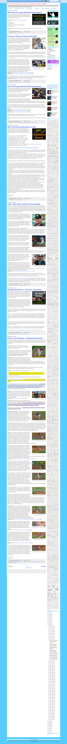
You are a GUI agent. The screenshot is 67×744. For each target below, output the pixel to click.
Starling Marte (53, 550)
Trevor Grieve (49, 581)
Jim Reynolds (49, 331)
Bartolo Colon (52, 154)
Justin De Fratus (53, 354)
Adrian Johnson (54, 127)
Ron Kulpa (56, 470)
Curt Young (51, 221)
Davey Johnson (49, 234)
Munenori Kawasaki (50, 425)
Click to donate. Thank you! (51, 59)
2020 (49, 621)
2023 (49, 617)
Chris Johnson (51, 207)
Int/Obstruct (52, 305)
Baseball (50, 156)
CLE (56, 190)
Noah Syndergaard (55, 435)
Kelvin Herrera (50, 358)
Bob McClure (50, 167)
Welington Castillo (54, 599)
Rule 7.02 (48, 514)
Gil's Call (21, 561)
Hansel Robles (55, 293)
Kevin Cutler (48, 361)
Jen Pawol (53, 324)
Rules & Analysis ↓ (45, 8)
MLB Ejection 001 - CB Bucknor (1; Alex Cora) (55, 91)
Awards (13, 199)
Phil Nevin (56, 450)
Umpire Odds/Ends (34, 122)
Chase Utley (56, 202)
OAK (55, 436)
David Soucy (49, 239)
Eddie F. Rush (53, 254)
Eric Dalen (54, 264)
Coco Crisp (53, 215)
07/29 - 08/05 (51, 678)
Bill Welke (55, 161)
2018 (49, 624)
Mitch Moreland (49, 424)
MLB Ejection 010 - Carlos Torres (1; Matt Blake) (55, 114)
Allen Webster (52, 136)
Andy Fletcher (56, 138)
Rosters (52, 474)
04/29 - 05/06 (51, 697)
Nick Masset (52, 434)
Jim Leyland (55, 330)
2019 (49, 623)
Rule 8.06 (56, 521)
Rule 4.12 (56, 502)
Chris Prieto (55, 207)
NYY (57, 427)
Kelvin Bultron (56, 357)
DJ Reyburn (53, 222)
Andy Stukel (48, 140)
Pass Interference (49, 440)
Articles (13, 122)
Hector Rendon (56, 294)
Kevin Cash (55, 360)
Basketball (56, 156)
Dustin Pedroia (51, 252)
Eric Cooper (49, 264)
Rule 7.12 (56, 517)
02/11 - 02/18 (51, 713)
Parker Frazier (55, 439)
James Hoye (54, 311)
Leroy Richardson (52, 375)
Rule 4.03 (48, 500)
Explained (17, 47)
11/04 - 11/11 (51, 637)
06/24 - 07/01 (51, 685)
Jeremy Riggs (55, 326)
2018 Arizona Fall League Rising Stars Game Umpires (24, 12)
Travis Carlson (53, 577)
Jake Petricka (50, 310)
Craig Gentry (55, 220)
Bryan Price (49, 186)
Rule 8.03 (53, 520)
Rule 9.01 (48, 522)
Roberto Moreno (56, 465)
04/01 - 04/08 (51, 703)
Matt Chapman (50, 402)
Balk (57, 152)
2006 (49, 731)
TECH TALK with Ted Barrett (18, 398)
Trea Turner (49, 580)
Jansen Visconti (49, 314)
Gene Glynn (49, 282)
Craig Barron (55, 219)
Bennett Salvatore (52, 158)
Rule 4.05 (56, 500)
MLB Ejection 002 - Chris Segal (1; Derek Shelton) (55, 97)
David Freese (54, 235)
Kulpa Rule (56, 366)
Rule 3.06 (55, 497)
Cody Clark (57, 215)
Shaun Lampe (55, 547)
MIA (51, 379)
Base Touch (56, 155)
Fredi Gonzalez (54, 278)
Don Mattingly (49, 249)
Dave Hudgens (56, 231)
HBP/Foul (52, 291)
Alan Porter (49, 128)
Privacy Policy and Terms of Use (33, 739)
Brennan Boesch (52, 174)
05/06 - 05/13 (51, 695)
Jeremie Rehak (53, 325)
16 (37, 274)
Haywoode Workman (50, 294)
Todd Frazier (56, 567)
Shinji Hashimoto (25, 122)
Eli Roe (54, 261)
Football (52, 274)
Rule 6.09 (50, 513)
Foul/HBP (54, 275)
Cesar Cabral (55, 199)
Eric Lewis (56, 265)
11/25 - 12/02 (51, 633)
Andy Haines (55, 139)
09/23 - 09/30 (51, 666)
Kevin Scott (56, 363)
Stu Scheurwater (54, 554)
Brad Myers (53, 170)
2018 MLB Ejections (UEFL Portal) (35, 144)
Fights (50, 273)
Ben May (57, 157)
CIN (52, 190)
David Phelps (55, 237)
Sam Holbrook (52, 536)
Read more (52, 39)
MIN (57, 379)
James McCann (54, 312)
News (22, 122)
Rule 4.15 (48, 503)
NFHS (56, 426)
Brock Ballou (55, 183)
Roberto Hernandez (49, 465)
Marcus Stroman (53, 387)
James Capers (55, 310)
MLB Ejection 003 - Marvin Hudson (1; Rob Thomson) (55, 108)
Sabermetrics (49, 534)
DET (48, 222)
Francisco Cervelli (50, 276)
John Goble (53, 340)
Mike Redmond (54, 420)
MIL (54, 379)
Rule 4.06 (48, 501)
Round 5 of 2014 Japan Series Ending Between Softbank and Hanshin (25, 519)
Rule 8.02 (49, 520)
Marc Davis (52, 386)
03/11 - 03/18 (51, 707)
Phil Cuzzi (52, 450)
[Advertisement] (21, 571)
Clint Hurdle (51, 214)
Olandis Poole (55, 437)
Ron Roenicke (51, 471)
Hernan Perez (49, 296)
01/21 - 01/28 (51, 716)
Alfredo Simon (54, 135)
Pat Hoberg (55, 441)
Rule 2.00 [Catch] (55, 482)
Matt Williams (49, 405)
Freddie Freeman (54, 277)
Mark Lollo (57, 391)
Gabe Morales (54, 279)
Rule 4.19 (52, 503)
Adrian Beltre (53, 126)
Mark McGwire (50, 392)
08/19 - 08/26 (51, 673)
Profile (53, 452)
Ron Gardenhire (55, 469)
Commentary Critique (54, 217)
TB (52, 555)
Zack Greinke (54, 608)
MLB (49, 380)
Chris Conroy (53, 205)
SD (54, 532)
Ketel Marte (50, 360)
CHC (57, 189)
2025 (49, 614)
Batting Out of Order (51, 157)
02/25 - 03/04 (51, 710)
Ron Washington (51, 472)
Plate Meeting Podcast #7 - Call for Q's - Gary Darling (24, 289)
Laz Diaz (53, 374)
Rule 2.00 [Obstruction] (54, 488)
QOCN (57, 453)
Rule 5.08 (55, 506)
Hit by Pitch (55, 296)
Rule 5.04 (56, 504)
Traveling (48, 577)
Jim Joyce (50, 330)
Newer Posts (10, 566)
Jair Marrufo (49, 308)
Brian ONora (49, 182)
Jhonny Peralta (52, 329)
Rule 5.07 (50, 506)
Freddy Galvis (49, 278)
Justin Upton (52, 355)
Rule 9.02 (53, 522)
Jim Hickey (57, 329)
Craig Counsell (49, 220)
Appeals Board (50, 145)
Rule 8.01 (54, 519)
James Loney (49, 312)
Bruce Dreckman (49, 185)
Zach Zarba (49, 608)
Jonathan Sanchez (53, 346)
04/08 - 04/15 (51, 701)
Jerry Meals (49, 328)
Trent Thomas (55, 580)
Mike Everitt (51, 417)
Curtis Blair (55, 221)
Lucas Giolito (54, 377)
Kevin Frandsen (54, 361)
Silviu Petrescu (55, 548)
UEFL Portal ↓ (54, 8)
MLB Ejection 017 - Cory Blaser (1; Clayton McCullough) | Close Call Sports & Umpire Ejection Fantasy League (51, 56)
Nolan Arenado (49, 436)
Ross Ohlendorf (53, 473)
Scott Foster (53, 538)
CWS (51, 191)
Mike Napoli (49, 420)
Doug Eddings (54, 250)
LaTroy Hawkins (49, 370)
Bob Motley (48, 168)
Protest (53, 453)
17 (38, 274)
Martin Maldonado (54, 395)
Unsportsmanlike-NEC (50, 594)
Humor (57, 297)
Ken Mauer (55, 358)
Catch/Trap (50, 199)
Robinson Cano (56, 467)
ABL (52, 121)
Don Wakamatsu (55, 249)
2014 (36, 274)
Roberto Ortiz (50, 466)
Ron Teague (56, 471)
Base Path (50, 155)
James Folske (49, 311)
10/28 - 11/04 (51, 639)
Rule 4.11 (52, 502)
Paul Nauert (53, 444)
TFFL (48, 556)
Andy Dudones (50, 138)
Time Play (57, 566)
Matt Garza (54, 402)
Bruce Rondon (56, 185)
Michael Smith (53, 410)
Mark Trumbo (49, 394)
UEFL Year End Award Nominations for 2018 (21, 127)
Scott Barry (53, 537)
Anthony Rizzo (55, 144)
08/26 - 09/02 (51, 672)
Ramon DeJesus (50, 456)
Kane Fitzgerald (54, 356)
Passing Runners (55, 440)
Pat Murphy (49, 442)
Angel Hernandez (55, 141)
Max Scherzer (54, 406)
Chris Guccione (56, 206)
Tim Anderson (53, 562)
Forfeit (56, 274)
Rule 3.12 (51, 498)
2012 (18, 275)
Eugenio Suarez (53, 267)
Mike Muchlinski (54, 419)
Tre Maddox (55, 579)
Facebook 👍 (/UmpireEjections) (36, 330)
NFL (48, 427)
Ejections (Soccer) (49, 261)
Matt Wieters (55, 404)
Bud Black (56, 187)
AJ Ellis (51, 122)
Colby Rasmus (54, 216)
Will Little (48, 600)
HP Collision (49, 292)
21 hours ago (49, 52)
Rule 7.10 (51, 517)
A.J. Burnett (48, 120)
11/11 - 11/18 (51, 636)
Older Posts (43, 566)
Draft (57, 251)
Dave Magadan (50, 232)
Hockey (48, 297)
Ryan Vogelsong (51, 531)
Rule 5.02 (48, 504)
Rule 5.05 (51, 505)
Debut (54, 240)
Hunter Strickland (50, 298)
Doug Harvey (49, 251)
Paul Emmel (53, 443)
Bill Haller (51, 159)
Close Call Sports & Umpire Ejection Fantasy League (27, 4)
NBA (55, 425)
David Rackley (49, 238)
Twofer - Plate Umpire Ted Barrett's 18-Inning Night (23, 204)
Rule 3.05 (51, 497)
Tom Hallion (55, 569)
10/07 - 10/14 (51, 663)
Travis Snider (50, 579)
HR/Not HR (55, 292)
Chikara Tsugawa (17, 122)
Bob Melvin (55, 167)
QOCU (51, 454)
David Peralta (50, 237)
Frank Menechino (56, 276)
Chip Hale (49, 204)
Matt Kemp (56, 403)
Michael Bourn (53, 408)
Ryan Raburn (54, 530)
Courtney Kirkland (50, 219)
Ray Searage (50, 458)
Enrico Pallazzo (56, 263)
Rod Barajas (55, 468)
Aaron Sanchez (53, 124)
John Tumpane (53, 343)
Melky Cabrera (53, 407)
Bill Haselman (56, 159)
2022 (49, 618)
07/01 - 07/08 (51, 684)
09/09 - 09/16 (51, 669)
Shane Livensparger (54, 546)
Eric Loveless (49, 266)
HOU (56, 291)
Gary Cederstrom (50, 280)
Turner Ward (55, 582)
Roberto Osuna (56, 466)
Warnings (48, 599)
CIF (49, 190)
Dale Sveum (53, 223)
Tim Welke (52, 566)
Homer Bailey (53, 297)
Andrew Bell (50, 137)
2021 (49, 620)
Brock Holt (49, 184)
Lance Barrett (51, 371)
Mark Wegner (54, 394)
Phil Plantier (50, 451)
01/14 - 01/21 (51, 717)
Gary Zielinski (51, 281)
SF (50, 533)
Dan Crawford (53, 224)
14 (21, 275)
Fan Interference (50, 269)
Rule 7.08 (53, 516)
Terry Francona (49, 560)
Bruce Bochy (54, 184)
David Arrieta (55, 234)
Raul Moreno (56, 457)
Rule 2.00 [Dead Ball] (52, 483)
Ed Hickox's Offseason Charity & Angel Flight (21, 36)
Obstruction (49, 437)
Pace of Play (49, 439)
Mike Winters (49, 422)
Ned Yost (50, 428)
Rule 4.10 (48, 502)
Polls (48, 452)
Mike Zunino (55, 422)
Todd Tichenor (56, 568)
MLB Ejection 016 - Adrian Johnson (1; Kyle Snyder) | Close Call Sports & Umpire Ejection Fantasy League (51, 51)
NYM (54, 427)
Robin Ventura (49, 467)
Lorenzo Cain (49, 377)
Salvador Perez (54, 535)
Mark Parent (49, 393)
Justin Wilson (56, 355)
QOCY (57, 454)
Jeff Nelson (53, 323)
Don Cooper (55, 248)
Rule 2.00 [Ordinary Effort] (53, 489)
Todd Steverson (50, 568)
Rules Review (33, 561)
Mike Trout (55, 421)
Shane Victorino (49, 547)
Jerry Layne (55, 327)
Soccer (48, 549)
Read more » (9, 29)
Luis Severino (53, 378)
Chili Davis (57, 203)
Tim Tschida (54, 565)
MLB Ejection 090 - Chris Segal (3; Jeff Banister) (21, 542)
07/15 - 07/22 (51, 681)
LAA (53, 369)
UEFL (30, 122)
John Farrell (52, 339)
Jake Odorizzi (52, 309)
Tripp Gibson (54, 581)
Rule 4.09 (55, 501)
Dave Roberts (55, 233)
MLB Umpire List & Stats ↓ (19, 8)
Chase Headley (52, 202)
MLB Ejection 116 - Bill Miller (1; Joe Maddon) (21, 529)
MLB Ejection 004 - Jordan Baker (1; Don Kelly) (55, 102)
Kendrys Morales (49, 359)
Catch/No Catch (55, 198)
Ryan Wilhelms (56, 531)
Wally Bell (55, 597)
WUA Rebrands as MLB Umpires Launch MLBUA (21, 72)
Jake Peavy (56, 309)
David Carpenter (49, 235)
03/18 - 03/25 (51, 706)
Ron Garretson (51, 470)
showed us (15, 221)
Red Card (48, 459)
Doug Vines (54, 251)
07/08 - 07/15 (51, 682)
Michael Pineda (53, 409)
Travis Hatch (52, 578)
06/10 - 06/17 (51, 688)
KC (48, 356)
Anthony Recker (54, 143)
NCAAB (48, 426)
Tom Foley (50, 569)
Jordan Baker (53, 347)
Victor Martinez (55, 595)
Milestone (48, 423)
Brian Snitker (49, 183)
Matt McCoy (50, 404)
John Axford (54, 338)
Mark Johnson (54, 390)
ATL (54, 123)
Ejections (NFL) (54, 260)
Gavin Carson (56, 281)
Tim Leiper (48, 564)
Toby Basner (51, 567)
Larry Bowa (53, 372)
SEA (57, 532)
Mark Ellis (56, 389)
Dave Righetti (50, 233)
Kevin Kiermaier (53, 362)
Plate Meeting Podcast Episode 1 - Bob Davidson (21, 73)
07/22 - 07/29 (51, 679)
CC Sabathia (54, 189)
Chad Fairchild (16, 561)
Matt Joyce (52, 403)
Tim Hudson (56, 563)
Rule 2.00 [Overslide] (55, 490)
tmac (37, 561)
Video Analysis (14, 562)
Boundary (48, 169)
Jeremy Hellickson (49, 326)
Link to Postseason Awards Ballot (13, 135)
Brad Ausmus (54, 169)
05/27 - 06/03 (51, 691)
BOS (54, 152)
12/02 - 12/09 (51, 631)
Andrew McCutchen (55, 137)
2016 (49, 722)
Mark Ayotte (52, 388)
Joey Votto (49, 338)
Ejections (49, 258)
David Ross (55, 238)
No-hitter (49, 435)
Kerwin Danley (56, 359)
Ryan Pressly (49, 530)
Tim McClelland (53, 564)
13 (19, 275)
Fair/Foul (55, 268)
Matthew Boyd (55, 405)
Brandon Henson (53, 172)
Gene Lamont (54, 282)
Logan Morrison (55, 376)
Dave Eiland (51, 231)
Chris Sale (49, 208)
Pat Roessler (54, 442)
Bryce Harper (55, 186)
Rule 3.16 (51, 499)
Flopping (48, 274)
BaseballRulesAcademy (16, 392)
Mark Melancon (55, 392)
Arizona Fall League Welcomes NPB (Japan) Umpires (24, 86)
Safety (50, 535)
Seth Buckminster (53, 545)
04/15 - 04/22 (51, 700)
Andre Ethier (56, 136)
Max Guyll (48, 406)
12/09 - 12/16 (51, 630)
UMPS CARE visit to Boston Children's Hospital (22, 278)
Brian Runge (55, 182)
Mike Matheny (51, 418)
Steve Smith (53, 552)
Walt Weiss (55, 598)
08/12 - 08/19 (51, 675)
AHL (55, 121)
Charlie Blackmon (52, 201)
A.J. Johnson (54, 120)
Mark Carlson (50, 389)
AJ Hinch (54, 122)
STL (55, 533)
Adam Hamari (52, 125)
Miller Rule (54, 423)
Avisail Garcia (49, 151)
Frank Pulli (49, 277)
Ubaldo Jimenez (55, 587)
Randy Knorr (52, 457)
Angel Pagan (52, 142)
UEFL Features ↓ (29, 8)
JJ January (52, 307)
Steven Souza (53, 553)
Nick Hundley (54, 433)
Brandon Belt (53, 171)
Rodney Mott (49, 469)
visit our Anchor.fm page (24, 326)
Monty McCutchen (55, 424)
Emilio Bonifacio (53, 262)
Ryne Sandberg (50, 532)
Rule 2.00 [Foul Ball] (53, 485)
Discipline (52, 247)
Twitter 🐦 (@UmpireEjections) (21, 330)
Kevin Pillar (52, 363)
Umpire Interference (50, 588)
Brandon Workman (52, 173)
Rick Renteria (53, 460)
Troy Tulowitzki (49, 582)
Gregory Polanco (53, 290)
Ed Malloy (54, 253)
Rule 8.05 (51, 521)
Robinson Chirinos (49, 468)
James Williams (55, 313)
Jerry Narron (54, 328)
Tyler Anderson (49, 583)
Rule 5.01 (56, 503)
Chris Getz (51, 206)
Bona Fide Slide (54, 168)
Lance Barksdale (55, 370)
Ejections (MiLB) (50, 259)
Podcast (17, 333)
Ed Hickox (49, 253)
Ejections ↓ (37, 8)
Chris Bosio (54, 204)
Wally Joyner (49, 598)
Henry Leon (55, 295)
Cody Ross (49, 216)
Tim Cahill (52, 563)
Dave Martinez (56, 232)
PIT (50, 438)
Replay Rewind (53, 459)
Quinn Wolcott (53, 455)
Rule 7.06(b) (49, 516)
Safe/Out (56, 534)
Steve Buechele (53, 551)
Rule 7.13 (49, 518)
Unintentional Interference (51, 591)
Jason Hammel (55, 314)
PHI (47, 438)
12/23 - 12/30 (51, 627)
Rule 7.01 (55, 513)
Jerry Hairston (49, 327)
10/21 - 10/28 (51, 660)
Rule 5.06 (56, 505)
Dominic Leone (51, 248)
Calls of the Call (56, 191)
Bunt (54, 188)
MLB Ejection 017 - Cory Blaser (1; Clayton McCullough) (51, 29)
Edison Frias (53, 255)
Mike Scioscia (49, 421)
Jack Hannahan (56, 307)
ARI (51, 123)
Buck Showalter (50, 187)
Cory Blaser (55, 218)
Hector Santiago (49, 295)
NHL (51, 427)
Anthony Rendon (49, 144)
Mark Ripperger (54, 393)
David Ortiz (56, 236)
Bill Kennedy (49, 160)
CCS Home (10, 8)
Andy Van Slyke (54, 140)
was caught (26, 259)
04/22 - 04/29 (51, 698)
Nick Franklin (49, 433)
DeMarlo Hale (49, 240)
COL (48, 191)
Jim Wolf (48, 332)
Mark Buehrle (56, 388)
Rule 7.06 (55, 515)
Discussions (56, 247)
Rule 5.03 (53, 504)
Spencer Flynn (53, 549)
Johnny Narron (49, 344)
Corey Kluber (49, 218)
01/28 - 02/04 (51, 714)
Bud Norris (50, 188)
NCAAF (53, 426)
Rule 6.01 (56, 508)
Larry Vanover (54, 373)
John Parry (52, 342)
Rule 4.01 (55, 499)
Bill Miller (57, 160)
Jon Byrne (54, 344)
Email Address (49, 66)
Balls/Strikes (51, 153)
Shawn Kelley (49, 548)
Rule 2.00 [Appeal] (50, 480)
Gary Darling (14, 333)
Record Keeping (55, 458)
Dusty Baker (55, 252)
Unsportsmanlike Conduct (51, 593)
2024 (49, 615)
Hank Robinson (49, 293)
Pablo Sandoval (56, 438)
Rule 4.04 (52, 500)
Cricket (48, 221)
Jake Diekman (54, 308)
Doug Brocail (49, 250)
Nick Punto (57, 434)
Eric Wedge (54, 266)
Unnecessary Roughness (51, 592)
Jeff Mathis (54, 322)
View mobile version (28, 567)
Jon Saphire (52, 345)
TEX (56, 555)
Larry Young (49, 374)
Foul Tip (48, 275)
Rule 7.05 (51, 515)
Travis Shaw (56, 578)
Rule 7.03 (53, 514)
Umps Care (12, 313)
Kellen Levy (51, 357)
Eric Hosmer (52, 265)
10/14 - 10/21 (51, 662)
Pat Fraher (50, 441)
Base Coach (56, 154)
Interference (25, 561)
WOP (49, 54)
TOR (52, 556)
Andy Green (50, 139)
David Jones (52, 236)
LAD (56, 369)
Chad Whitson (56, 200)
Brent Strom (53, 175)
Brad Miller (49, 170)
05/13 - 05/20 (51, 694)
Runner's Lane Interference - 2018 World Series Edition (25, 338)
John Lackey (54, 341)
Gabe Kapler (49, 279)
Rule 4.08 (52, 501)
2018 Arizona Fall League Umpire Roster (20, 20)
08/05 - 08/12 (51, 676)
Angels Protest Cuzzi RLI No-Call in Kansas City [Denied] (23, 458)
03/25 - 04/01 (51, 704)
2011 (49, 729)
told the (27, 229)
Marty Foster (54, 396)
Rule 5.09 (29, 561)
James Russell (49, 313)
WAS (51, 597)
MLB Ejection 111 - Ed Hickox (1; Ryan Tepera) (21, 78)
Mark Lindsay (52, 391)
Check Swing (50, 203)
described (14, 250)
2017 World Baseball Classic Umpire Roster (20, 110)
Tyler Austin (54, 583)
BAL (51, 152)
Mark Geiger (49, 390)
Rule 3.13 (55, 498)
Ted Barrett (16, 285)
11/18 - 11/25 (51, 634)
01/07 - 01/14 (51, 719)
